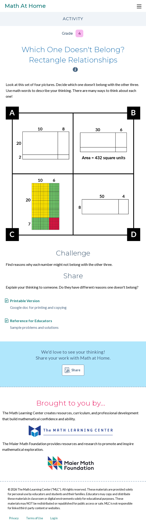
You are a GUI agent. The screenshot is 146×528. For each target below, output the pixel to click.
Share (75, 370)
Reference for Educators (31, 320)
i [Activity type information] (75, 69)
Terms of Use (34, 518)
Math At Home (25, 6)
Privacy (14, 518)
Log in (54, 518)
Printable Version (25, 300)
